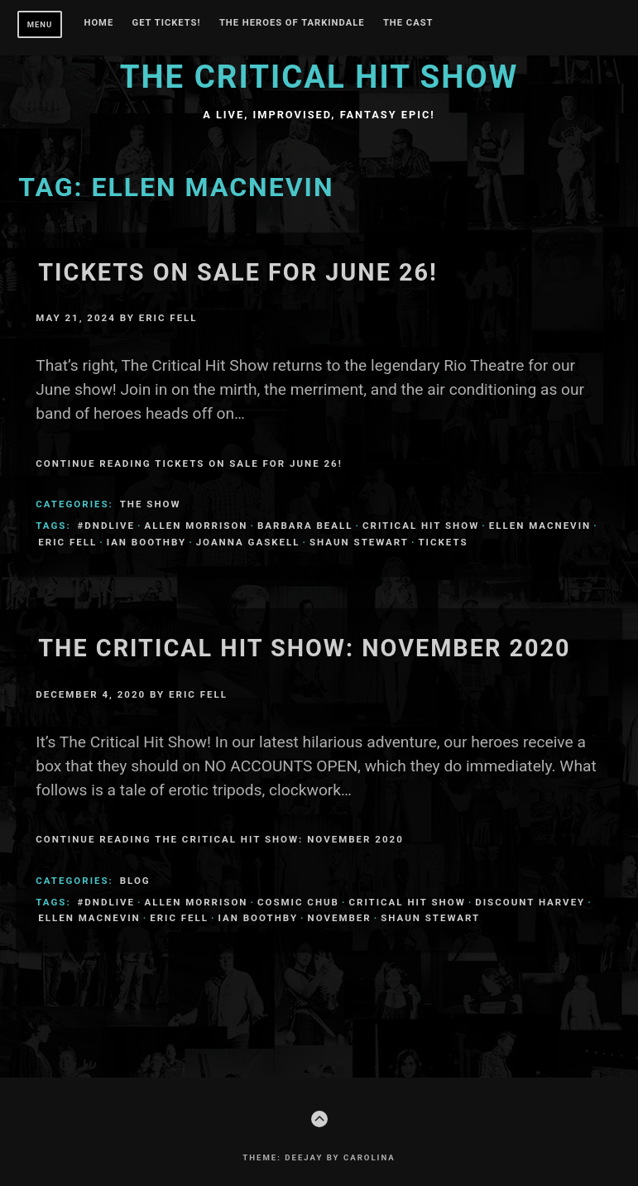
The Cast (408, 23)
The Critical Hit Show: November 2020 (304, 648)
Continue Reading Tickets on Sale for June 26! (189, 463)
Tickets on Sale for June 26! (238, 272)
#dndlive (107, 525)
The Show (150, 504)
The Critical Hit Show (319, 76)
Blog (135, 880)
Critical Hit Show (420, 525)
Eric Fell (168, 318)
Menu (40, 24)
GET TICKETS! (166, 23)
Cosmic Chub (298, 902)
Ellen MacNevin (540, 525)
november (340, 918)
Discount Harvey (530, 902)
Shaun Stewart (359, 542)
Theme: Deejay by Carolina (318, 1157)
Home (99, 23)
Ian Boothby (146, 542)
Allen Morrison (196, 525)
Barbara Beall (305, 525)
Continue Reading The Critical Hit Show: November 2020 (219, 839)
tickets (443, 542)
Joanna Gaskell (248, 542)
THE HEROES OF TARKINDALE (292, 23)
